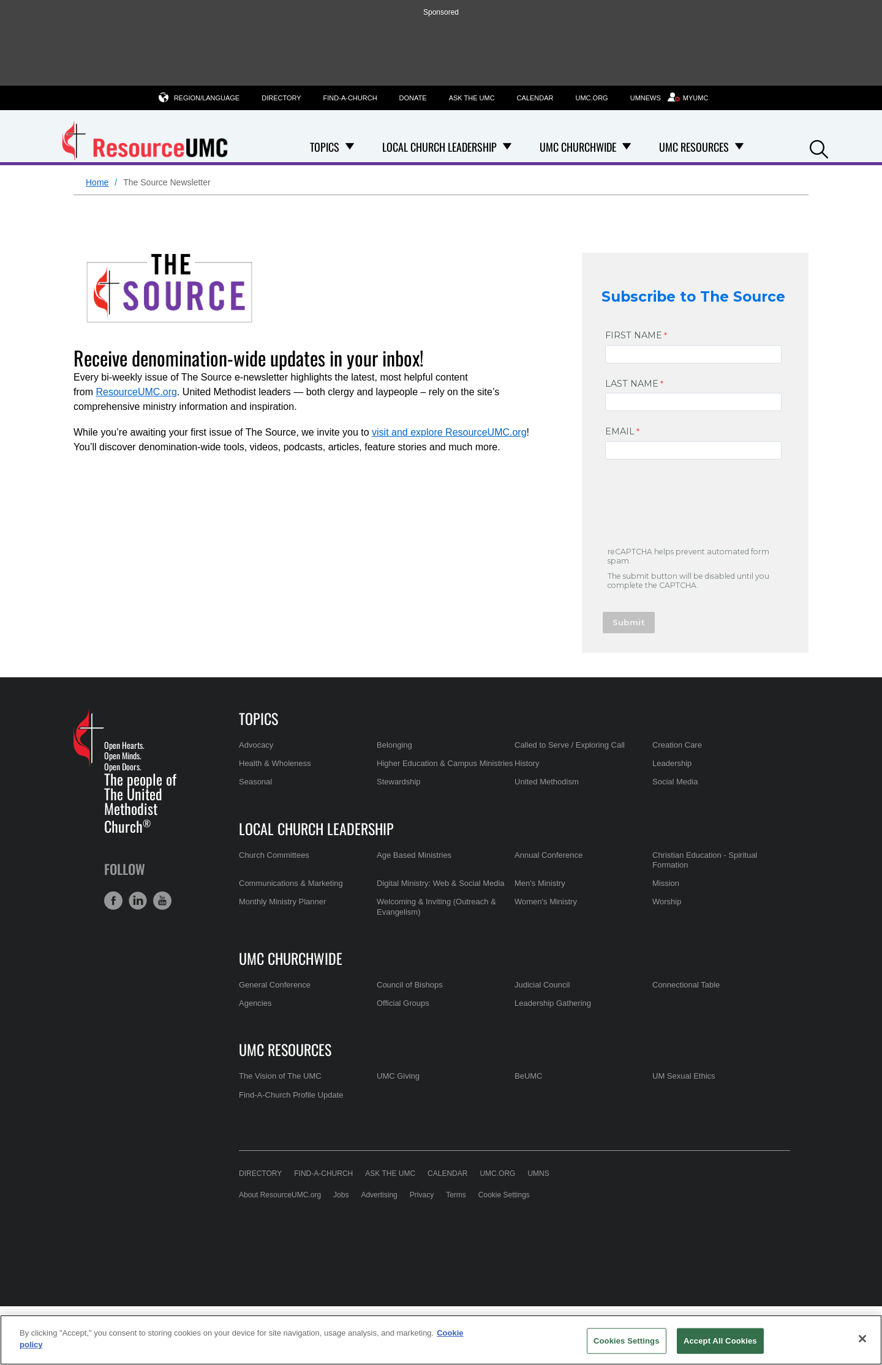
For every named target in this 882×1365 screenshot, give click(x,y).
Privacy (422, 1195)
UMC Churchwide (290, 958)
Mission (665, 883)
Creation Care (677, 744)
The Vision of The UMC (280, 1075)
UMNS (538, 1173)
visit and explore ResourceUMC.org (449, 432)
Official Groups (403, 1003)
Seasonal (255, 781)
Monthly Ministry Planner (282, 901)
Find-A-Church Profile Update (291, 1094)
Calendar (535, 98)
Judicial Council (542, 984)
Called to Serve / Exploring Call (569, 744)
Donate (413, 98)
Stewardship (399, 781)
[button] (819, 148)
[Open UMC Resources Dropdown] (739, 147)
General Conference (275, 984)
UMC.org (592, 98)
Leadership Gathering (552, 1003)
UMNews (645, 98)
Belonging (394, 744)
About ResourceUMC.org (280, 1195)
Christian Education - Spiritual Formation (704, 859)
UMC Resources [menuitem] (694, 147)
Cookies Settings (627, 1340)
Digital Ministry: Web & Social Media (441, 883)
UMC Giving (398, 1075)
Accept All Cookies (720, 1340)
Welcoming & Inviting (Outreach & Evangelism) (436, 906)
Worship (666, 901)
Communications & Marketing (291, 883)
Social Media (675, 781)
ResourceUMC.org (136, 392)
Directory (281, 98)
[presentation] (697, 505)
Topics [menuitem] (324, 147)
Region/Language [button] (207, 98)
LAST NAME (631, 383)
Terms (456, 1195)
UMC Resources (285, 1049)
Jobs (341, 1195)
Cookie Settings (504, 1195)
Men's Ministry (539, 883)
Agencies (255, 1003)
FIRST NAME (633, 335)
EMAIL (620, 431)
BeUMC (528, 1075)
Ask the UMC (472, 98)
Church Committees (274, 855)
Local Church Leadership (316, 828)
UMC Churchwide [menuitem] (578, 147)
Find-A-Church (350, 98)
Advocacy (256, 744)
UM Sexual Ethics (683, 1075)
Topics (258, 718)
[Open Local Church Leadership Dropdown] (507, 147)
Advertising (379, 1195)
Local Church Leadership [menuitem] (439, 147)
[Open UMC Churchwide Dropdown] (626, 147)
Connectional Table (686, 984)
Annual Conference (548, 855)
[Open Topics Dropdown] (349, 147)
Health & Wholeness (275, 763)
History (526, 763)
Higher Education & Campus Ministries (445, 763)
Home (97, 182)
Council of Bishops (410, 984)
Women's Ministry (545, 901)
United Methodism (546, 781)
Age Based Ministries (414, 855)
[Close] (862, 1338)
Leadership (672, 763)
